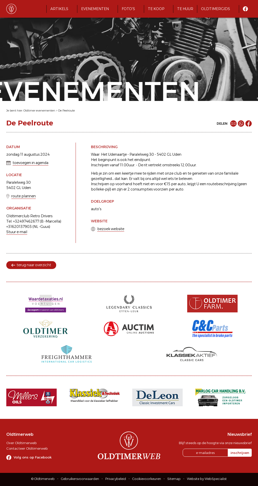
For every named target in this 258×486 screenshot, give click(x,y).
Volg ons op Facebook (33, 457)
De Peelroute (66, 110)
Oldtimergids (215, 9)
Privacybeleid (115, 479)
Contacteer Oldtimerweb (27, 448)
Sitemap (174, 479)
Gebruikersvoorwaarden (80, 479)
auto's (96, 209)
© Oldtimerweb (43, 479)
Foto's (128, 9)
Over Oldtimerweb (21, 443)
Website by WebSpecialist (207, 479)
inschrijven (240, 453)
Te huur (185, 9)
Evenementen (95, 9)
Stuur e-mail (16, 232)
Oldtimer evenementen (39, 110)
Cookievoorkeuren (146, 479)
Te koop (156, 9)
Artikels (59, 9)
